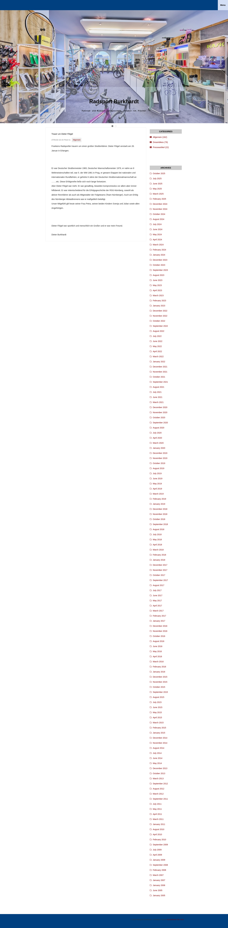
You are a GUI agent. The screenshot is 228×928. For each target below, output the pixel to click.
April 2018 (157, 544)
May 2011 (157, 809)
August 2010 (158, 829)
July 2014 (157, 753)
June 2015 (157, 707)
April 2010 (157, 834)
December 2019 (160, 453)
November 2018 (160, 514)
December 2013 (160, 768)
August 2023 (158, 275)
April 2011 (157, 814)
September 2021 (160, 382)
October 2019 (159, 463)
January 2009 (159, 860)
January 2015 (159, 733)
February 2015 (159, 728)
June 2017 (157, 595)
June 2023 (157, 280)
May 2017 (157, 600)
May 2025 (157, 189)
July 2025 (157, 178)
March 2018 (158, 550)
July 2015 (157, 702)
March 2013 (158, 778)
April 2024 (157, 239)
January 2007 (159, 880)
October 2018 (159, 519)
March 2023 (158, 295)
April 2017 (157, 605)
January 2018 (159, 560)
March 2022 (158, 356)
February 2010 (159, 839)
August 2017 (158, 585)
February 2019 (159, 499)
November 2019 (160, 458)
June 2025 (157, 183)
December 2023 (160, 260)
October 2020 (159, 417)
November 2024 (160, 209)
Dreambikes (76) (160, 142)
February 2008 (159, 870)
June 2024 (157, 229)
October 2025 (159, 173)
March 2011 (158, 819)
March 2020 (158, 443)
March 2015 (158, 722)
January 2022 (159, 361)
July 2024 (157, 224)
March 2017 (158, 611)
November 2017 (160, 570)
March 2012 (158, 794)
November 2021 (160, 372)
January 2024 (159, 255)
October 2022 (159, 321)
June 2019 (157, 478)
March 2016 (158, 661)
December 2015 (160, 677)
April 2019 (157, 489)
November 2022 (160, 316)
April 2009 (157, 855)
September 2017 (160, 580)
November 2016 (160, 631)
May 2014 (157, 763)
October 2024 (159, 214)
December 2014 (160, 738)
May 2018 (157, 539)
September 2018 (160, 524)
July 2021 (157, 392)
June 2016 (157, 646)
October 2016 (159, 636)
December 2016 (160, 626)
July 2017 (157, 590)
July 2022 (157, 336)
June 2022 (157, 341)
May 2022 (157, 346)
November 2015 (160, 682)
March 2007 (158, 875)
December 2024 (160, 204)
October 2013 (159, 773)
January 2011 (159, 824)
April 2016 (157, 656)
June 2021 (157, 397)
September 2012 (160, 783)
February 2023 (159, 300)
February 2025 (159, 199)
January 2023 (159, 305)
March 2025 (158, 194)
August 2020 (158, 428)
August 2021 (158, 387)
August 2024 (158, 219)
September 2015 (160, 692)
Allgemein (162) (160, 137)
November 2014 (160, 743)
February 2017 (159, 616)
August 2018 (158, 529)
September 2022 (160, 326)
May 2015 (157, 712)
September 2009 (160, 844)
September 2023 (160, 270)
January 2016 (159, 672)
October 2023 (159, 265)
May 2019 (157, 483)
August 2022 (158, 331)
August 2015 (158, 697)
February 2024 (159, 250)
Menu (223, 5)
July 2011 (157, 804)
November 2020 (160, 412)
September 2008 (160, 865)
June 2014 (157, 758)
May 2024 (157, 234)
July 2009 (157, 850)
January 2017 (159, 621)
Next (223, 66)
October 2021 (159, 377)
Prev (5, 66)
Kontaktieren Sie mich (175, 920)
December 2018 (160, 509)
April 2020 (157, 438)
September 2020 (160, 422)
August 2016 (158, 641)
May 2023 (157, 285)
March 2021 (158, 402)
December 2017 (160, 565)
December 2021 (160, 367)
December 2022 (160, 311)
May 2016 (157, 651)
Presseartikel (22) (161, 147)
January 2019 (159, 504)
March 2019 (158, 494)
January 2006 (159, 885)
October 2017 (159, 575)
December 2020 (160, 407)
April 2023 (157, 290)
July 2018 (157, 534)
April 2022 (157, 351)
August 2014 (158, 748)
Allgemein (77, 140)
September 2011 (160, 799)
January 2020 (159, 448)
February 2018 (159, 555)
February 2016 (159, 666)
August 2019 (158, 468)
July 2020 (157, 433)
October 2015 (159, 687)
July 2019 (157, 473)
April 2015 (157, 717)
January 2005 (159, 895)
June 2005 (157, 890)
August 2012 (158, 789)
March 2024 (158, 244)
